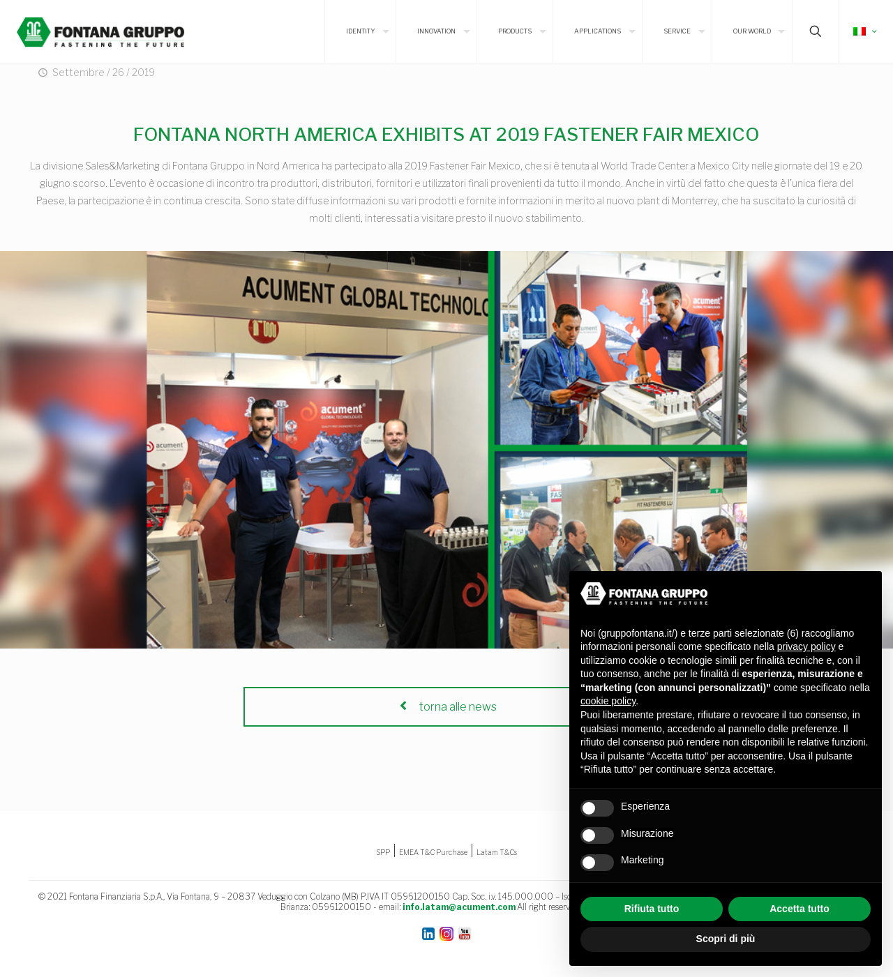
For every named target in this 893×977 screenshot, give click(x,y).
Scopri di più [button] (726, 938)
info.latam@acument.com (459, 907)
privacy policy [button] (806, 646)
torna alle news (446, 706)
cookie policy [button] (608, 700)
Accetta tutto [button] (800, 908)
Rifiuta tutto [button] (652, 908)
